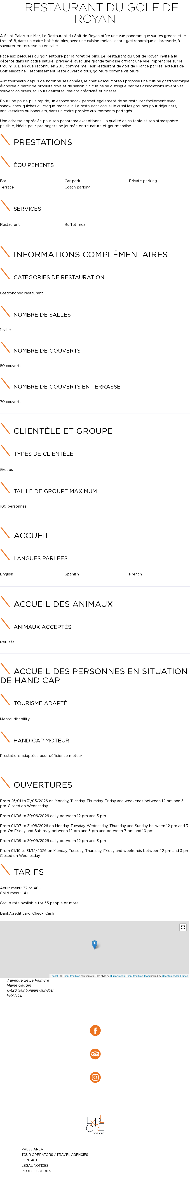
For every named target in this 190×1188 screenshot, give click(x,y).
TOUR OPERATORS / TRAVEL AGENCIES (54, 1154)
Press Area (32, 1149)
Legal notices (34, 1165)
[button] (183, 927)
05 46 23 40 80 (106, 1006)
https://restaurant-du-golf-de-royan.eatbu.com (104, 1017)
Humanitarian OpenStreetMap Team (130, 976)
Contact (29, 1160)
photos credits (36, 1171)
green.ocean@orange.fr (102, 1011)
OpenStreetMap (71, 976)
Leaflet (54, 976)
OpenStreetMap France (175, 976)
